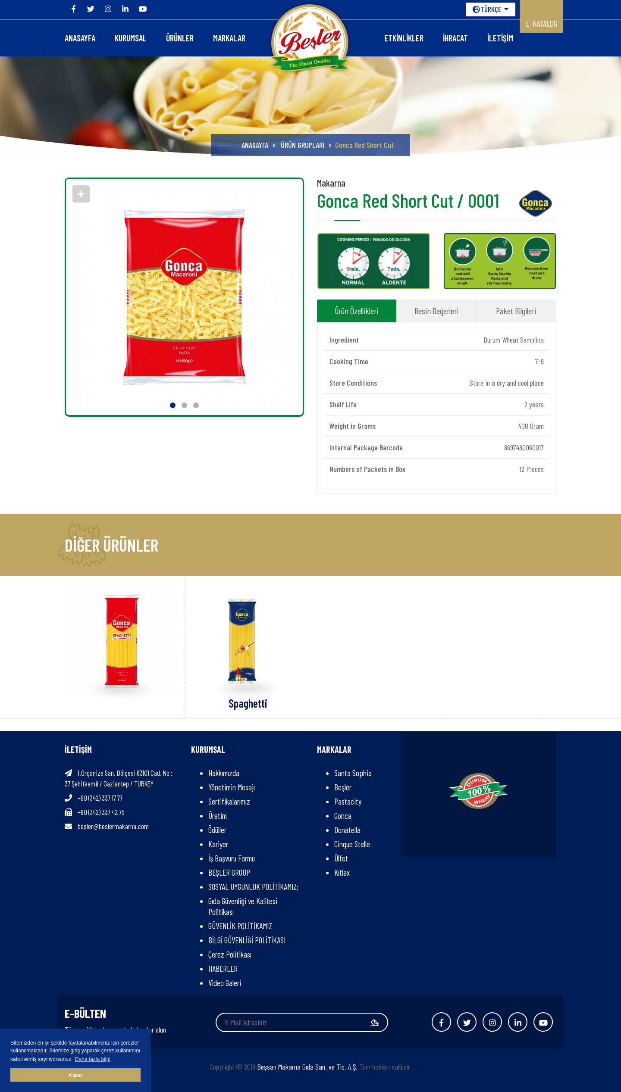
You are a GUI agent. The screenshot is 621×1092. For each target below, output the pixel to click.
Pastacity (347, 801)
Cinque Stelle (352, 844)
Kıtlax (342, 872)
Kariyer (218, 844)
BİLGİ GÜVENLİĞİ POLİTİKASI (246, 940)
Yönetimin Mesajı (231, 787)
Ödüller (217, 830)
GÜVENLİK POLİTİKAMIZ (240, 926)
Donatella (347, 830)
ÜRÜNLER (180, 38)
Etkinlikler (403, 38)
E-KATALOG (541, 23)
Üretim (217, 816)
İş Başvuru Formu (231, 858)
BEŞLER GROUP (229, 872)
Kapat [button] (75, 1075)
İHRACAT (455, 38)
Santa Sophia (353, 773)
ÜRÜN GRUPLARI (302, 145)
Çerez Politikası (229, 954)
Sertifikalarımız (229, 801)
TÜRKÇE (487, 9)
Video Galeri (224, 983)
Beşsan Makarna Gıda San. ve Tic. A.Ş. (307, 1066)
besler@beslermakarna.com (113, 826)
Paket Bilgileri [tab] (516, 311)
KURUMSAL (131, 38)
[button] (173, 405)
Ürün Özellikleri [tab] (356, 311)
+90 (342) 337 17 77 (100, 797)
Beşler (342, 787)
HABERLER (223, 968)
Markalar (229, 38)
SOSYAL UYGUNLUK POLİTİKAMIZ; (255, 887)
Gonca (342, 816)
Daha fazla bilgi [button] (92, 1059)
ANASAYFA (80, 38)
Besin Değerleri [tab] (436, 311)
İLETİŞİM (500, 38)
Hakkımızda (223, 773)
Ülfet (341, 858)
